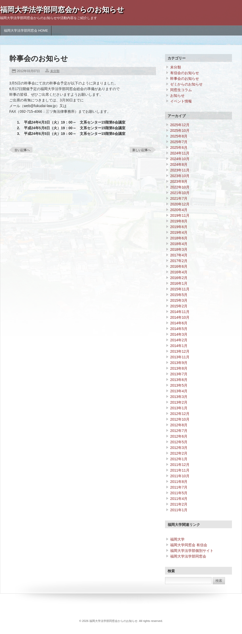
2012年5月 (178, 442)
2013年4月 (178, 391)
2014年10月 (179, 317)
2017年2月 (178, 261)
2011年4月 (178, 499)
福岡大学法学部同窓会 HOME (26, 30)
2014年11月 (179, 312)
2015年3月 (178, 300)
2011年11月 (179, 470)
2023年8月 (178, 181)
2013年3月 (178, 397)
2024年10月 (179, 159)
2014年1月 (178, 346)
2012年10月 (179, 419)
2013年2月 (178, 402)
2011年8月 (178, 482)
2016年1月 (178, 283)
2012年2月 (178, 453)
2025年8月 (178, 136)
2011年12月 (179, 465)
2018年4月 (178, 244)
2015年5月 (178, 295)
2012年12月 (179, 414)
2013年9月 (178, 363)
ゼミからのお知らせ (186, 84)
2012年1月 (178, 459)
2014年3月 (178, 334)
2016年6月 (178, 266)
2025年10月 (179, 130)
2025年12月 (179, 125)
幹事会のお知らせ (184, 78)
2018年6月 (178, 238)
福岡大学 (177, 539)
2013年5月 (178, 385)
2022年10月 (179, 187)
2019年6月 (178, 227)
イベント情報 (181, 101)
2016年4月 (178, 272)
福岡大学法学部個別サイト (191, 551)
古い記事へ (22, 150)
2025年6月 (178, 147)
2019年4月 (178, 232)
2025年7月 (178, 142)
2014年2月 (178, 340)
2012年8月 (178, 425)
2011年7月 (178, 487)
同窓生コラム (181, 90)
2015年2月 (178, 306)
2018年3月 (178, 249)
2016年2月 (178, 278)
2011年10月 (179, 476)
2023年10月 (179, 176)
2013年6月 (178, 380)
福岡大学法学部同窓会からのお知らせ (62, 10)
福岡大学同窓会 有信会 (188, 545)
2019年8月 (178, 221)
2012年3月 (178, 448)
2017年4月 (178, 255)
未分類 (54, 71)
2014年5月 (178, 329)
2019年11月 (179, 215)
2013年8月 (178, 368)
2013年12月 (179, 351)
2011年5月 (178, 493)
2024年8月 (178, 164)
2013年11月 (179, 357)
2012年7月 (178, 431)
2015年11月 (179, 289)
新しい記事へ (141, 150)
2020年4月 (178, 210)
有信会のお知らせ (184, 73)
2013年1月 (178, 408)
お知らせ (177, 95)
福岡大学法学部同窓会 (188, 556)
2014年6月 (178, 323)
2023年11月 (179, 170)
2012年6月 (178, 436)
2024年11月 (179, 153)
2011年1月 (178, 510)
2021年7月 (178, 198)
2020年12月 (179, 204)
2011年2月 (178, 504)
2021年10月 (179, 193)
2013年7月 (178, 374)
